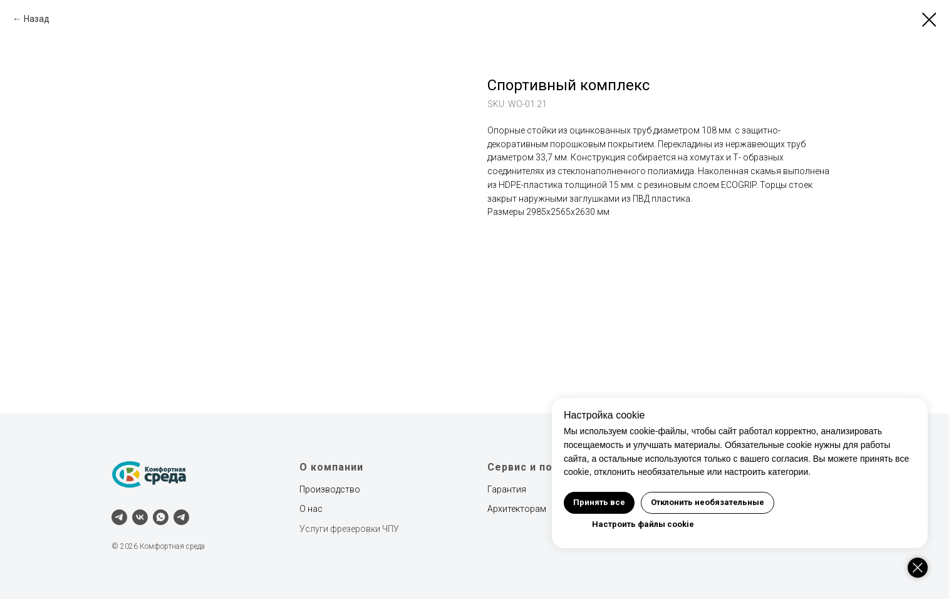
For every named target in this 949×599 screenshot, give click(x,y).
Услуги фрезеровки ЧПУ (349, 529)
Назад (36, 19)
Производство (329, 489)
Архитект (505, 509)
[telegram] (119, 517)
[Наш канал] (181, 517)
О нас (311, 509)
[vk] (140, 517)
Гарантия (506, 489)
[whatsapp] (161, 517)
